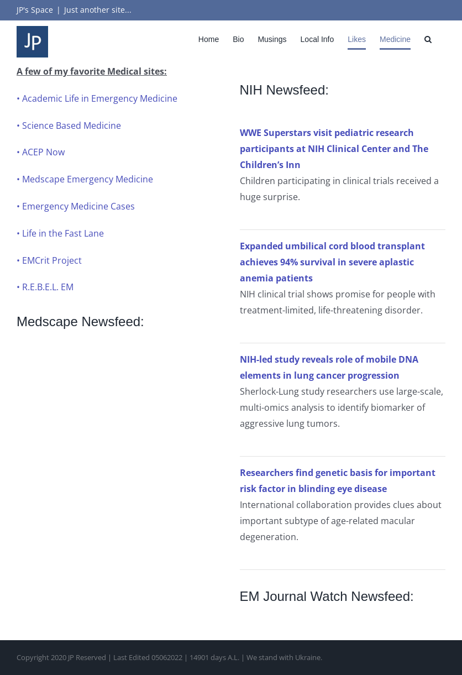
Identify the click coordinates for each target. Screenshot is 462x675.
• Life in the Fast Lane (60, 233)
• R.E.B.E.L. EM (45, 287)
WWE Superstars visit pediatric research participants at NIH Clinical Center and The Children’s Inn (334, 149)
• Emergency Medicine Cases (76, 206)
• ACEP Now (41, 152)
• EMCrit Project (49, 260)
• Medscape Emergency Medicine (85, 179)
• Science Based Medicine (69, 125)
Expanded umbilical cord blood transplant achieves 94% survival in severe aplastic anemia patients (332, 262)
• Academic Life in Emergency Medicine (97, 98)
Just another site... (98, 9)
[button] (428, 38)
